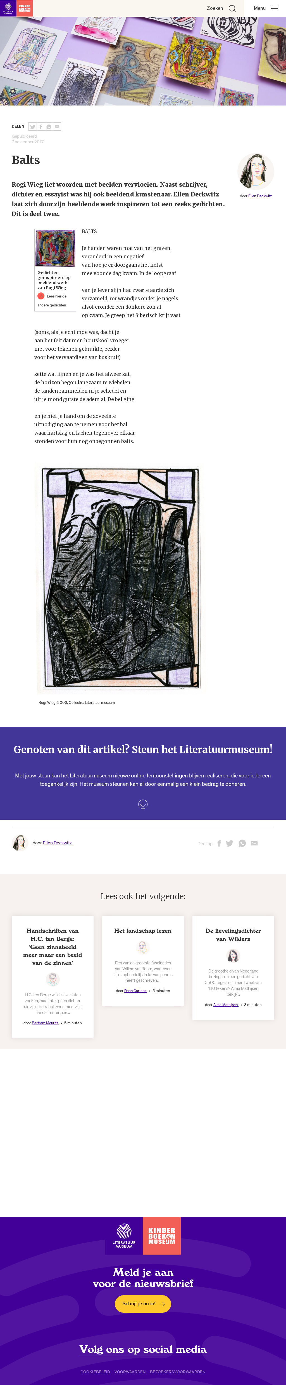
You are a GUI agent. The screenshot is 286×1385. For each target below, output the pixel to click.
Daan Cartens (135, 990)
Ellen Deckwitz (260, 196)
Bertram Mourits (45, 1023)
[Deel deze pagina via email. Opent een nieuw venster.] (254, 845)
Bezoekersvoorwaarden (178, 1371)
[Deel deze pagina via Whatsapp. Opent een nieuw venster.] (49, 126)
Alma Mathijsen (226, 1004)
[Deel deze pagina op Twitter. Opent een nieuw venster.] (32, 126)
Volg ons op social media (143, 1349)
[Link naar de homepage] (17, 8)
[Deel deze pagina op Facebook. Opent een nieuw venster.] (41, 126)
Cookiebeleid (95, 1371)
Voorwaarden (130, 1371)
